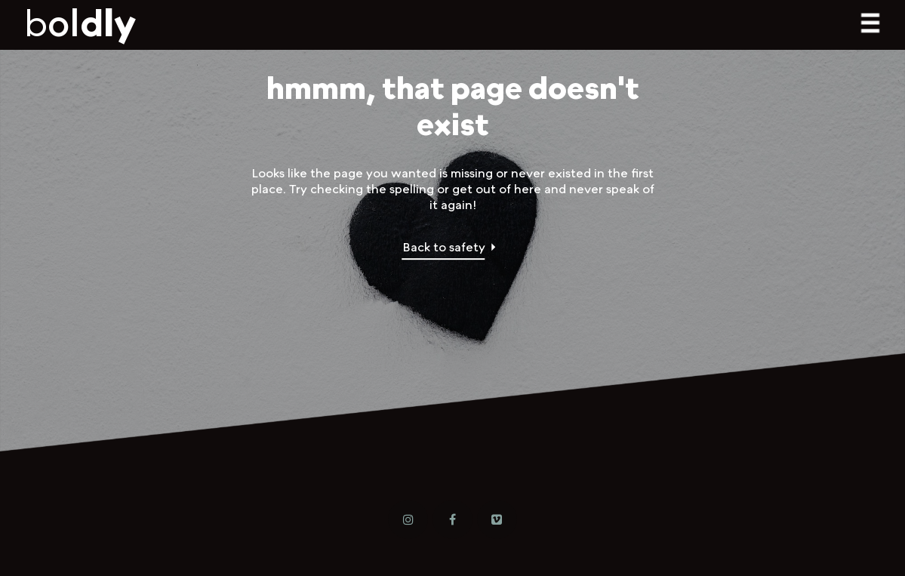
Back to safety (443, 247)
